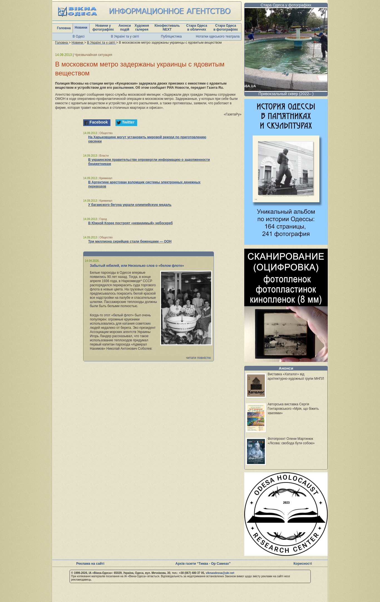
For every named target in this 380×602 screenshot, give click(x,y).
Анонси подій (125, 27)
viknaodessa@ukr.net (220, 572)
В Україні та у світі (125, 36)
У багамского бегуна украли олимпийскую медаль (129, 205)
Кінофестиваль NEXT (167, 27)
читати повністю (198, 358)
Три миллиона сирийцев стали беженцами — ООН (129, 241)
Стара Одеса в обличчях (196, 27)
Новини (81, 27)
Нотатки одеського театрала (218, 36)
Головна (64, 28)
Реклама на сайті (90, 564)
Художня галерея (142, 27)
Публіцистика (171, 36)
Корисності (302, 564)
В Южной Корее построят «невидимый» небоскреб (130, 223)
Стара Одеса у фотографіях (286, 5)
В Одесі (79, 36)
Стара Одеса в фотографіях (225, 27)
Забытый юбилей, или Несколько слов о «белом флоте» (137, 266)
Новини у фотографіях (103, 27)
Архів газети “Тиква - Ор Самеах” (203, 564)
